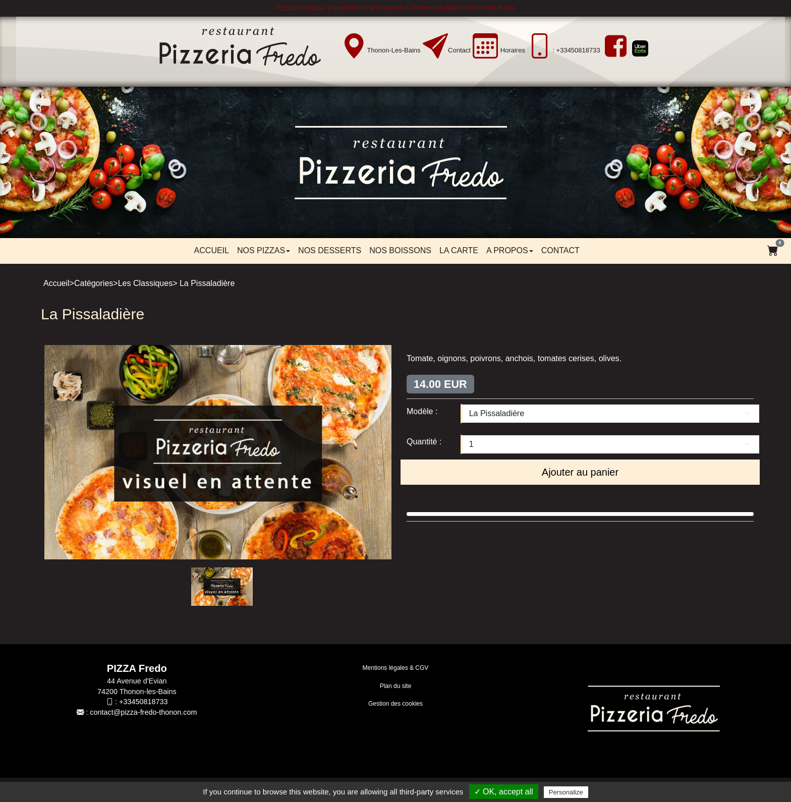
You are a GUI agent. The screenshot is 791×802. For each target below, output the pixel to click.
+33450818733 (143, 702)
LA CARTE (458, 250)
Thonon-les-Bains (393, 50)
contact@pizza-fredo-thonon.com (143, 712)
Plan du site (396, 686)
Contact (459, 50)
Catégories (93, 283)
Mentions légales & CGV (396, 667)
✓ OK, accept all (503, 791)
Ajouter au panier (580, 472)
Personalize (566, 792)
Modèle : (422, 411)
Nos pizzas (263, 250)
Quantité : (424, 441)
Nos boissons (400, 250)
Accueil (211, 250)
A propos (509, 250)
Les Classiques (145, 283)
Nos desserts (329, 250)
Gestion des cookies (395, 703)
